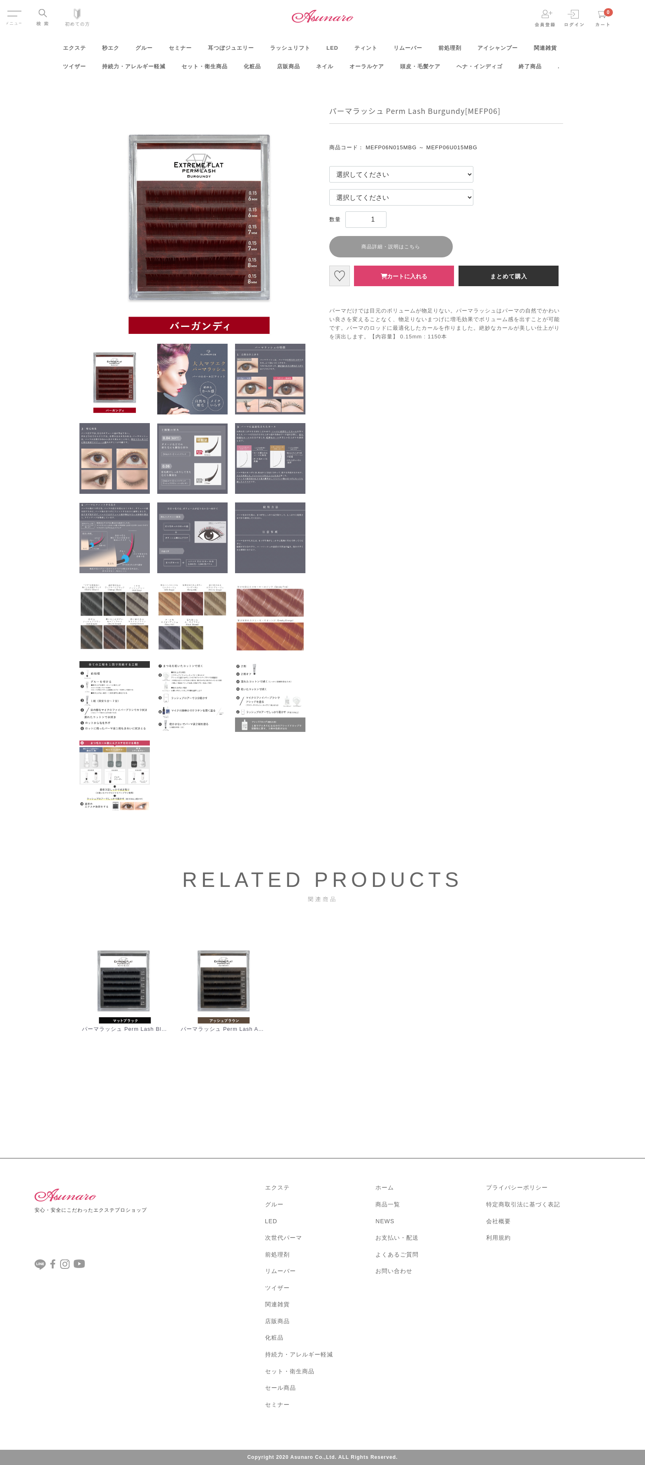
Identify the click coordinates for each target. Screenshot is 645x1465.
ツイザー (74, 69)
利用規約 (498, 1237)
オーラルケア (366, 69)
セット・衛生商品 (205, 69)
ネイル (324, 69)
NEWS (384, 1220)
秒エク (110, 51)
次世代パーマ (283, 1237)
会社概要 (498, 1220)
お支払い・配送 (397, 1237)
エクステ (74, 51)
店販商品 (288, 69)
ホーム (384, 1187)
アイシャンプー (497, 51)
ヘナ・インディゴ (479, 69)
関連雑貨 (545, 51)
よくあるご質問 (397, 1254)
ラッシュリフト (290, 51)
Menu (13, 11)
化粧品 (252, 69)
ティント (365, 51)
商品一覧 (387, 1204)
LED (332, 51)
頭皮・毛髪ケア (420, 69)
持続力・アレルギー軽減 (133, 69)
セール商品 (280, 1387)
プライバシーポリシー (517, 1187)
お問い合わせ (393, 1271)
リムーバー (408, 51)
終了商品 (530, 69)
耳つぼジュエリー (231, 51)
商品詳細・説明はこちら (390, 247)
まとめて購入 (508, 276)
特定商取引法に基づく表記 (523, 1204)
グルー (144, 51)
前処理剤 (449, 51)
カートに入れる (404, 276)
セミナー (180, 51)
